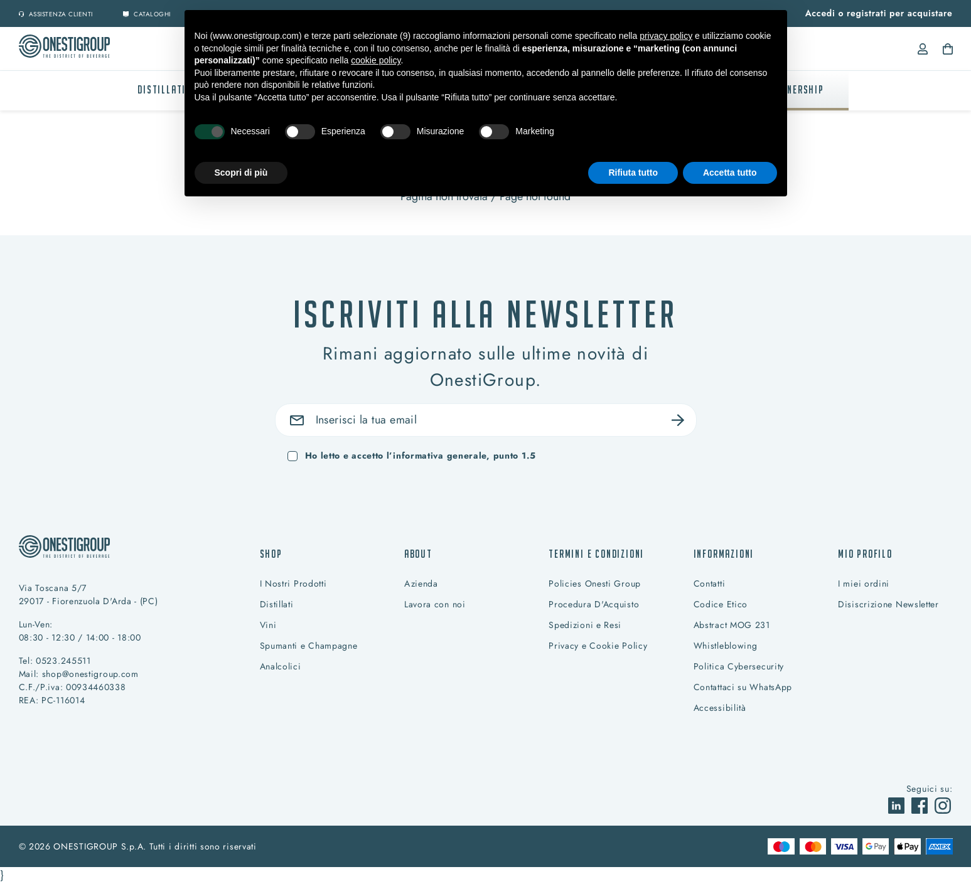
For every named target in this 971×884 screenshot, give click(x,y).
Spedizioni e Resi (585, 625)
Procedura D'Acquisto (594, 604)
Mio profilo (865, 553)
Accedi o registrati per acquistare (879, 13)
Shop (271, 553)
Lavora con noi (435, 604)
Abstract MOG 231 (732, 625)
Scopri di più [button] (241, 173)
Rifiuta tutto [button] (633, 173)
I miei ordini (863, 583)
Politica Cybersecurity (739, 666)
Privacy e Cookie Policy (598, 645)
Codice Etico (721, 604)
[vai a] (897, 804)
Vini (268, 625)
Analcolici (280, 666)
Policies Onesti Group (595, 583)
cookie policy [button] (375, 60)
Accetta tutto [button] (730, 173)
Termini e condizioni (596, 553)
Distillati (161, 89)
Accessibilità (720, 707)
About (418, 553)
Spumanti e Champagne (309, 645)
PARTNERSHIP (794, 89)
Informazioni (724, 553)
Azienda (421, 583)
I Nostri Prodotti (293, 583)
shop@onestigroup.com (90, 674)
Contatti (710, 583)
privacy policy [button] (666, 36)
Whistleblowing (726, 645)
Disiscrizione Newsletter (888, 604)
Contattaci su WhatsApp (743, 687)
